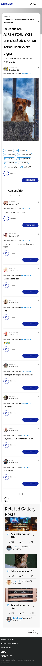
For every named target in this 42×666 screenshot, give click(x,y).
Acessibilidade (7, 640)
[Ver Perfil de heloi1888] (12, 234)
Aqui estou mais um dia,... (20, 535)
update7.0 (27, 167)
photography (12, 167)
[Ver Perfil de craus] (11, 460)
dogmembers (26, 155)
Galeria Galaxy (26, 73)
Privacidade (6, 648)
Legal (3, 652)
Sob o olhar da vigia (20, 571)
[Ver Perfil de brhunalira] (12, 269)
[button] (35, 68)
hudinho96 (16, 547)
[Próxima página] (18, 195)
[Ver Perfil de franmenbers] (13, 333)
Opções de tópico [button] (34, 22)
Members (11, 163)
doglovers (11, 155)
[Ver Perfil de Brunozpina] (13, 365)
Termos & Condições (9, 644)
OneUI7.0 (25, 163)
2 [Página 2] (14, 195)
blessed (22, 150)
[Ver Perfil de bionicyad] (12, 301)
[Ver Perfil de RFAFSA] (12, 396)
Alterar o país (7, 656)
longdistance (25, 159)
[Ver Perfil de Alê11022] (12, 428)
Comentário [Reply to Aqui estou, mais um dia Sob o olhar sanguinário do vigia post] (30, 180)
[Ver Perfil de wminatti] (12, 202)
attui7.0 (10, 150)
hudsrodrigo (17, 581)
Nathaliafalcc (17, 618)
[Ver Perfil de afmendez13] (13, 68)
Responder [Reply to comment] (30, 225)
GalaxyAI (11, 159)
